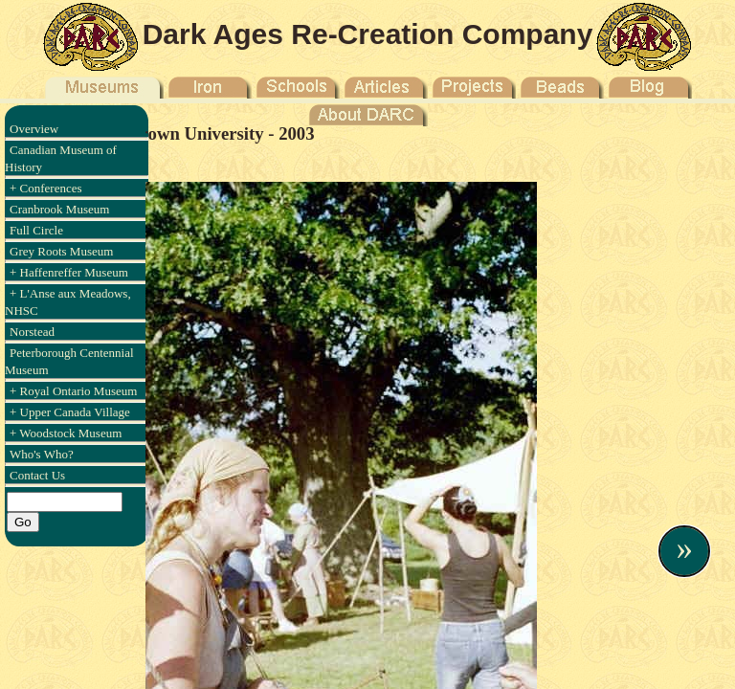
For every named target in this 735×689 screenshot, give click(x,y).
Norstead (32, 331)
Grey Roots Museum (61, 251)
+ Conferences (46, 188)
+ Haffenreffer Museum (69, 272)
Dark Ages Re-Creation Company (368, 34)
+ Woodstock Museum (66, 433)
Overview (34, 129)
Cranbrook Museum (59, 209)
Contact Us (37, 475)
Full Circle (36, 230)
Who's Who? (42, 454)
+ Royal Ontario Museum (73, 391)
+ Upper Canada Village (70, 412)
